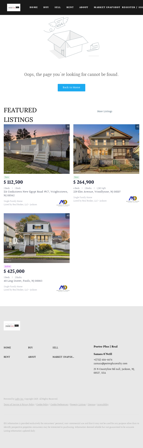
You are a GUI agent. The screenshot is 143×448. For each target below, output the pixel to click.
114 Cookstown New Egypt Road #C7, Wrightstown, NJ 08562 (36, 194)
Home (34, 7)
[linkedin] (104, 381)
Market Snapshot (107, 7)
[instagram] (111, 381)
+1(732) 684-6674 (103, 360)
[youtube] (119, 381)
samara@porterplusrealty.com (110, 364)
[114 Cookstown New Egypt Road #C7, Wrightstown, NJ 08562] (37, 149)
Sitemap (91, 405)
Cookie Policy (42, 405)
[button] (13, 7)
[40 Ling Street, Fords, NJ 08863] (37, 238)
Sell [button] (58, 7)
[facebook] (96, 381)
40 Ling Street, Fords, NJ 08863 (23, 281)
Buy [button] (46, 7)
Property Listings (78, 405)
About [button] (83, 7)
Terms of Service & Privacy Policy (19, 405)
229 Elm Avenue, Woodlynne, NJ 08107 (97, 192)
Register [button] (128, 7)
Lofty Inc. (19, 399)
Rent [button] (70, 7)
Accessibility (103, 405)
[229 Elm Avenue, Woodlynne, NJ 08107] (106, 149)
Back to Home (71, 87)
